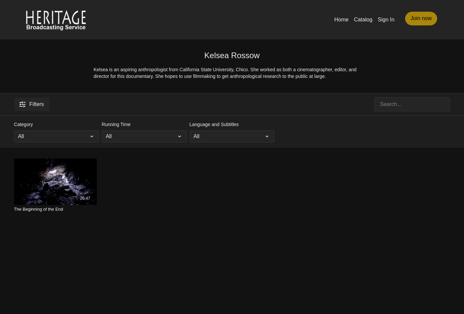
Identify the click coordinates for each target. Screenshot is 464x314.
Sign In (386, 19)
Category (23, 124)
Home (341, 19)
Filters (31, 104)
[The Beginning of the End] (55, 209)
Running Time (116, 124)
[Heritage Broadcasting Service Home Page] (55, 19)
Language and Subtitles (214, 124)
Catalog (363, 19)
